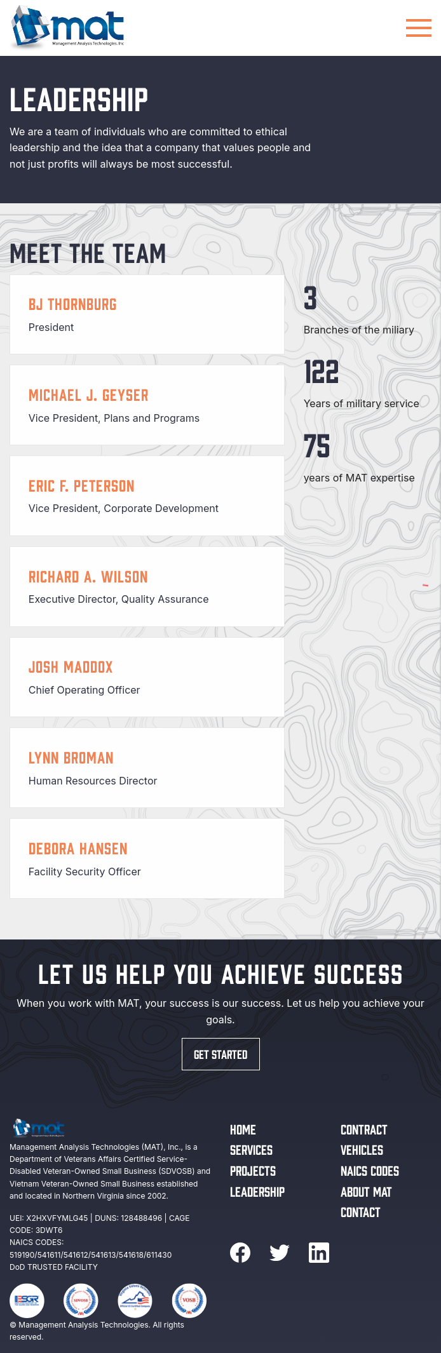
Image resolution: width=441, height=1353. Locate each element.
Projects (253, 1170)
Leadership (257, 1191)
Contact (361, 1211)
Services (251, 1149)
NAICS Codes (370, 1170)
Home (243, 1128)
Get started (221, 1054)
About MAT (366, 1191)
